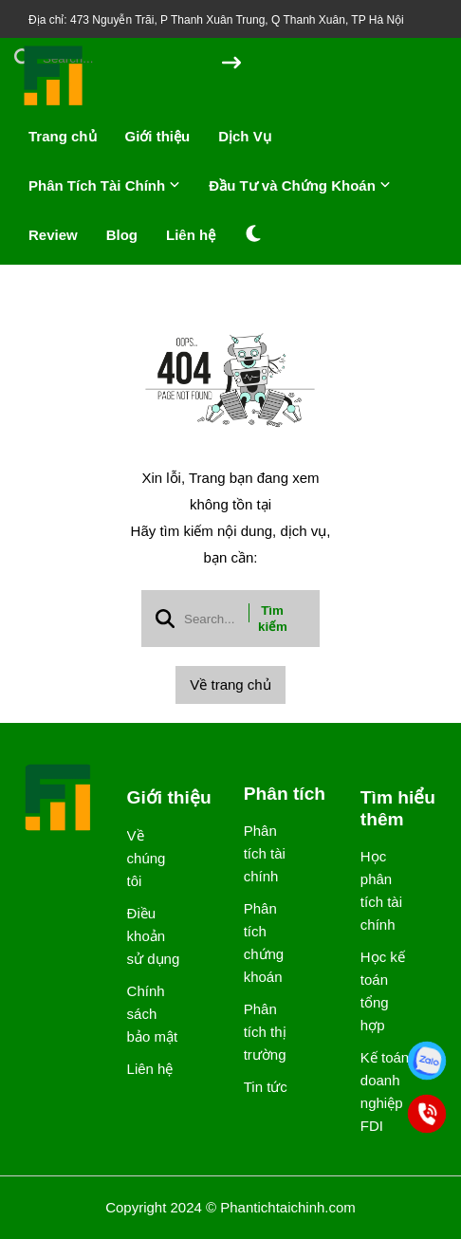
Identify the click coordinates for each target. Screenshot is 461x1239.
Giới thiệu (158, 136)
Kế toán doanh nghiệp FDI (384, 1091)
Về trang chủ (230, 684)
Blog (122, 235)
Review (53, 235)
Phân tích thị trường (265, 1032)
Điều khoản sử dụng (153, 936)
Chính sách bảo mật (152, 1014)
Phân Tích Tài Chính (104, 185)
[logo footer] (58, 799)
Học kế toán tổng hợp (382, 991)
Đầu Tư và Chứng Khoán (300, 185)
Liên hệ (190, 235)
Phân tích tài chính (265, 853)
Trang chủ (62, 136)
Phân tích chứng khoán (264, 942)
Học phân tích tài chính (381, 890)
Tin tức (265, 1087)
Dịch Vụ (244, 136)
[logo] (54, 104)
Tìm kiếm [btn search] (272, 618)
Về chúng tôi (146, 858)
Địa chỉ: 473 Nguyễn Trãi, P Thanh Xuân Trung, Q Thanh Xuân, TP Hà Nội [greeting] (216, 20)
